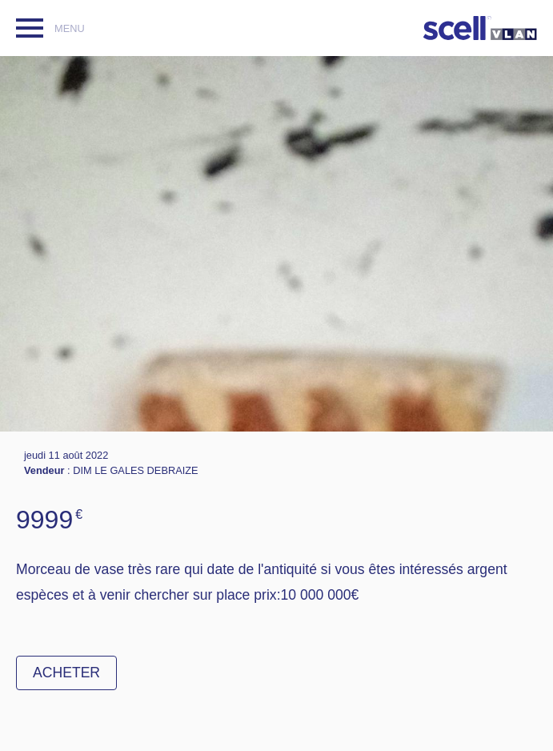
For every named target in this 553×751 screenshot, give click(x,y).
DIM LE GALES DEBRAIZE (135, 470)
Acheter (66, 673)
